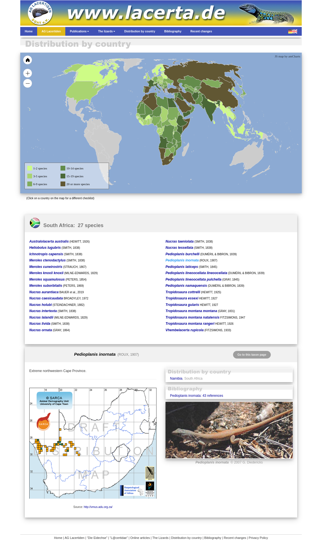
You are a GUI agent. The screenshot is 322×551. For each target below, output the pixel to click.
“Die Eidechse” (97, 537)
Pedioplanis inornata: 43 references (196, 396)
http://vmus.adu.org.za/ (98, 507)
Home (58, 537)
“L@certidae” (119, 537)
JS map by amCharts (287, 56)
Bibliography (213, 537)
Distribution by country (186, 537)
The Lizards (160, 537)
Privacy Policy (258, 537)
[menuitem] (189, 105)
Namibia (176, 378)
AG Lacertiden (74, 537)
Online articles (140, 537)
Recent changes (235, 537)
